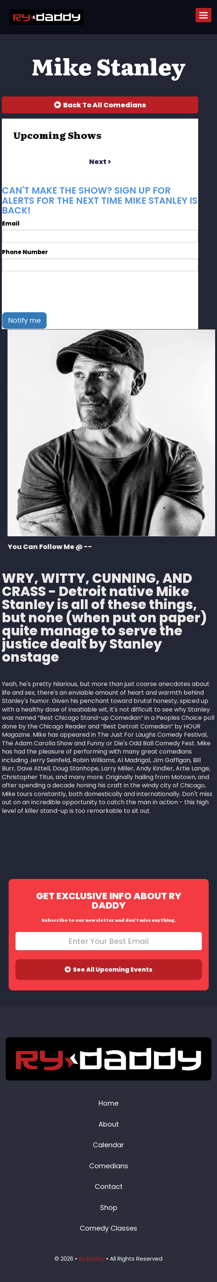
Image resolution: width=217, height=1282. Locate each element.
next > (100, 161)
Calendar (108, 1145)
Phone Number (25, 252)
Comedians (108, 1166)
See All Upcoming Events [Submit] (108, 969)
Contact (109, 1186)
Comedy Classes (108, 1228)
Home (108, 1103)
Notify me (24, 320)
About (109, 1124)
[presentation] (59, 291)
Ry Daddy (92, 1258)
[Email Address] (108, 941)
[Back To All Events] (100, 105)
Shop (108, 1207)
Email (11, 223)
